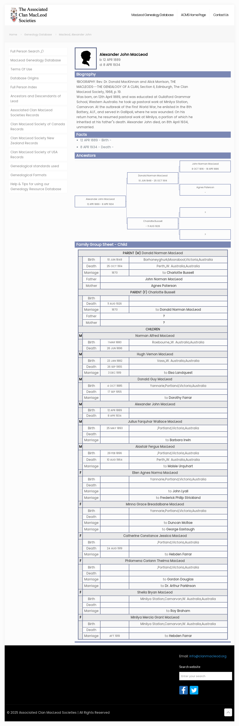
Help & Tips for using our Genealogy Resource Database (35, 186)
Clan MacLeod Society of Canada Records (37, 126)
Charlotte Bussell (161, 292)
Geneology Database (38, 34)
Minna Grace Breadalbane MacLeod (155, 504)
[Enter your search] (205, 676)
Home (13, 34)
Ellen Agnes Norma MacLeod (155, 473)
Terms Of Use (21, 69)
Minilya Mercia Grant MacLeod (155, 617)
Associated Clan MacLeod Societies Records (31, 112)
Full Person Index (23, 87)
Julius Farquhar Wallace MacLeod (155, 421)
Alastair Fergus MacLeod (155, 446)
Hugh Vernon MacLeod (155, 354)
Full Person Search (27, 51)
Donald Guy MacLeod (155, 379)
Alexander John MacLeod (155, 404)
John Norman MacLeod (163, 279)
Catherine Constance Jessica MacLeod (155, 536)
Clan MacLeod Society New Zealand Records (32, 140)
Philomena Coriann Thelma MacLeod (155, 561)
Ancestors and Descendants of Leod (35, 98)
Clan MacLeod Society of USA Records (34, 154)
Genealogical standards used (34, 166)
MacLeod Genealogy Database (35, 60)
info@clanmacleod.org (207, 656)
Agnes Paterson (163, 285)
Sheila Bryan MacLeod (155, 592)
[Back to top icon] (228, 712)
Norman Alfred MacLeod (154, 336)
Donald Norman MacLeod (162, 253)
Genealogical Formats (28, 175)
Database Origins (24, 78)
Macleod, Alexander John (75, 34)
